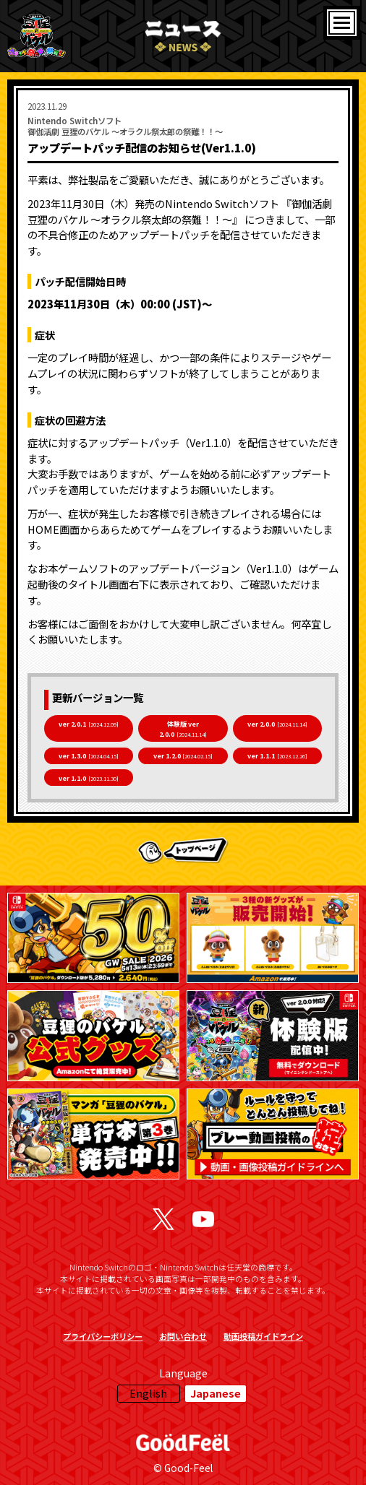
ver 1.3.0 (89, 755)
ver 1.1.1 (277, 755)
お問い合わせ (183, 1336)
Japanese (215, 1392)
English (148, 1392)
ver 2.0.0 (277, 724)
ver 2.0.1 (89, 724)
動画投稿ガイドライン (263, 1336)
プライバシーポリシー (102, 1336)
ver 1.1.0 (89, 778)
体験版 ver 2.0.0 (183, 729)
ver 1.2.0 (183, 755)
